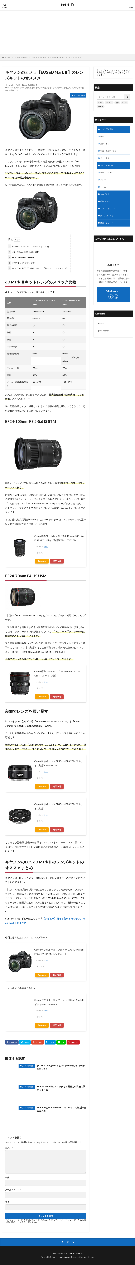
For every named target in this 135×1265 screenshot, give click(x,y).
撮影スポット (106, 145)
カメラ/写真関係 (21, 57)
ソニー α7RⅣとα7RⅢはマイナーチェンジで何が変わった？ (61, 1067)
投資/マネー (105, 206)
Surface (100, 106)
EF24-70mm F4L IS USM (21, 257)
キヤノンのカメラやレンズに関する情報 (51, 88)
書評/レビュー (107, 175)
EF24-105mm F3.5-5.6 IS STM (23, 252)
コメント (9, 1148)
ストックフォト (107, 160)
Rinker (46, 546)
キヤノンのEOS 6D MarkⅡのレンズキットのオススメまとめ (37, 268)
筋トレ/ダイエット (109, 221)
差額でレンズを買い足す (21, 263)
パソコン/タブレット (110, 213)
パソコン (109, 103)
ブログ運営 (105, 198)
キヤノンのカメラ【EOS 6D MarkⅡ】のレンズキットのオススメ (57, 57)
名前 (7, 1177)
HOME (7, 57)
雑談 (102, 137)
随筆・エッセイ (107, 229)
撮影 (117, 103)
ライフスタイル (107, 168)
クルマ (103, 183)
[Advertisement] (67, 32)
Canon (10, 88)
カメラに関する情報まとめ (24, 88)
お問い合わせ (104, 337)
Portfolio (102, 330)
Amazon (42, 561)
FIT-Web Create (61, 1257)
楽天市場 (57, 561)
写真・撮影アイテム (109, 152)
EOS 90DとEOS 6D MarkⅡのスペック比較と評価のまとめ (61, 1109)
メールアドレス (13, 1190)
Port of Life (67, 5)
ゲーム (103, 190)
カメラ (100, 103)
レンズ (124, 103)
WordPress (90, 1257)
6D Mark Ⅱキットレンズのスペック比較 (28, 246)
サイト (8, 1202)
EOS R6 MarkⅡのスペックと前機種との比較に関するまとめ (60, 1088)
